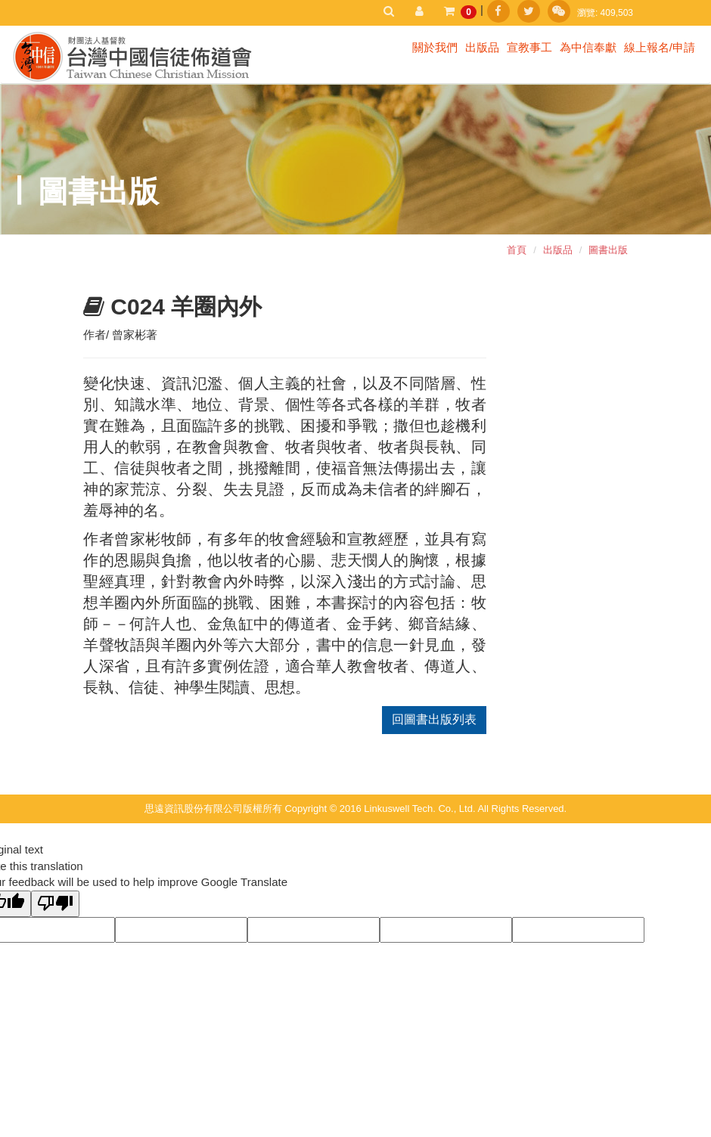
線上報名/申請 (659, 47)
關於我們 (435, 47)
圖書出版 (608, 250)
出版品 (482, 47)
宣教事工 (529, 47)
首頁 (516, 250)
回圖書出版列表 (434, 719)
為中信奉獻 (588, 47)
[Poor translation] (55, 904)
